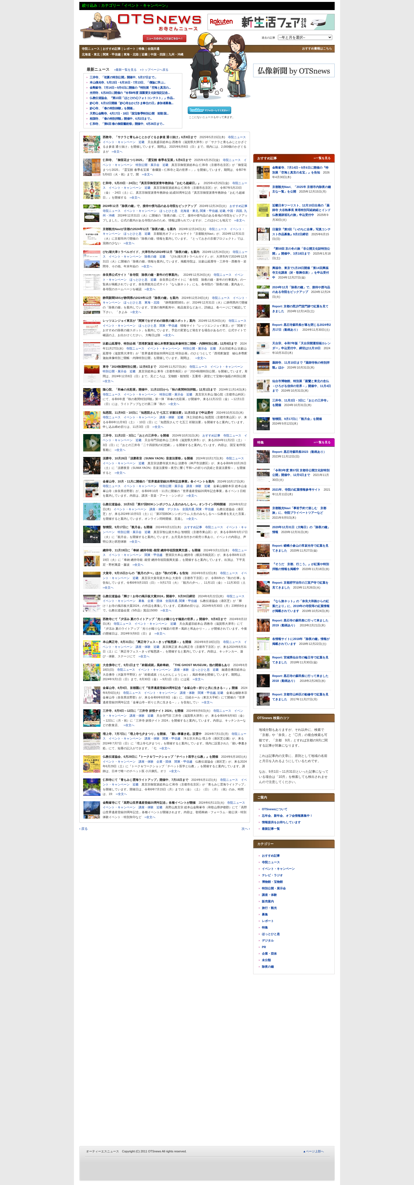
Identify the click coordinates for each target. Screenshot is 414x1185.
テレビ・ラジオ (272, 875)
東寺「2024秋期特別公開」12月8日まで (129, 366)
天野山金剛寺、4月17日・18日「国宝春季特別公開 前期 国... (129, 113)
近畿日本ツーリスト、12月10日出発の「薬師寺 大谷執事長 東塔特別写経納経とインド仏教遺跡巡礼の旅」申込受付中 (301, 210)
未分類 (266, 960)
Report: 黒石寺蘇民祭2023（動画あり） (299, 451)
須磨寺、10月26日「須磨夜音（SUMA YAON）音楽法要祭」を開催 (148, 458)
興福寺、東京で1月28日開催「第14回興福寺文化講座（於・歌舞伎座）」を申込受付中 (300, 272)
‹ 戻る (83, 829)
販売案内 (268, 901)
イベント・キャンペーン (119, 142)
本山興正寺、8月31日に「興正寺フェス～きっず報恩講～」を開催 (147, 641)
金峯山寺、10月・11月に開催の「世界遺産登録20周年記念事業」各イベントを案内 (158, 481)
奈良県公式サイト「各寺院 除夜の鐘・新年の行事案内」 (141, 274)
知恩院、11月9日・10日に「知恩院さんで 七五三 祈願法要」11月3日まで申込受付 (158, 412)
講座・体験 (166, 417)
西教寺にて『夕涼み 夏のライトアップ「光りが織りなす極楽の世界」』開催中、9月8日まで (164, 619)
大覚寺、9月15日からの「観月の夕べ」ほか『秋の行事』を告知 (145, 573)
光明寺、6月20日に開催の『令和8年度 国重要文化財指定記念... (130, 92)
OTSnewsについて (274, 809)
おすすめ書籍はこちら (317, 48)
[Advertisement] (294, 116)
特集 (142, 48)
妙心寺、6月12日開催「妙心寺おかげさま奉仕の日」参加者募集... (131, 103)
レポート (130, 48)
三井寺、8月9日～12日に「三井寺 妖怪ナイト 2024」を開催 (143, 710)
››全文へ (117, 151)
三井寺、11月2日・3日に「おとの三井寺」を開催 (136, 435)
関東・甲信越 (112, 54)
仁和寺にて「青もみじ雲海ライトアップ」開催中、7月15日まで (145, 779)
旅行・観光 (269, 907)
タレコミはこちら (164, 38)
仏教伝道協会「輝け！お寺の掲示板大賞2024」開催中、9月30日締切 (149, 596)
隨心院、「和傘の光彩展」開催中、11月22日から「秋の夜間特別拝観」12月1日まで (159, 389)
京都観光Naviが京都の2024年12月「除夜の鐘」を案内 (139, 229)
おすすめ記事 (112, 48)
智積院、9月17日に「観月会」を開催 (127, 527)
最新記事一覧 (271, 828)
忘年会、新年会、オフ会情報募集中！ (287, 815)
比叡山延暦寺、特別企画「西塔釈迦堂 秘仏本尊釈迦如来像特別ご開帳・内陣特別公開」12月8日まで (170, 343)
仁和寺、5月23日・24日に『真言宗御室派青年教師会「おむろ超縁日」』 (152, 183)
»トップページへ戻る (154, 69)
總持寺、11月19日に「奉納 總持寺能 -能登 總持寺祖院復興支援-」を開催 (151, 550)
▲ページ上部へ (313, 1151)
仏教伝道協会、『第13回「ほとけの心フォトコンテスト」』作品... (132, 98)
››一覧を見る (322, 158)
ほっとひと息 (168, 210)
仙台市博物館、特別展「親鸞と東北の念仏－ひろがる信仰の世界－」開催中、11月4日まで (301, 385)
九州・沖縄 (175, 54)
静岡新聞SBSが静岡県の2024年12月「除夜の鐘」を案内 (140, 297)
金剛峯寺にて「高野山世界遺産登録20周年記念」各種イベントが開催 (149, 802)
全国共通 (153, 48)
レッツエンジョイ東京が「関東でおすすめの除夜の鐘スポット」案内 (149, 320)
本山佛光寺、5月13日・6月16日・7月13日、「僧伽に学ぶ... (127, 82)
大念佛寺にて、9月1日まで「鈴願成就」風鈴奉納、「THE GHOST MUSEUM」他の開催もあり (166, 665)
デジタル (173, 509)
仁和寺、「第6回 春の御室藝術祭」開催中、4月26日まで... (127, 123)
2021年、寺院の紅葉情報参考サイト (296, 489)
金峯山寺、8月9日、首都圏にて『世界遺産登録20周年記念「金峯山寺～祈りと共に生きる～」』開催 (170, 687)
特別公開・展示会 (147, 164)
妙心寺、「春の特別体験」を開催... (112, 108)
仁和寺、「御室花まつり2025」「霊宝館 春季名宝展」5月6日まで (147, 160)
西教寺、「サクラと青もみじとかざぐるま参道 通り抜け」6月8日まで (149, 137)
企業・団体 (155, 600)
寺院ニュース (91, 48)
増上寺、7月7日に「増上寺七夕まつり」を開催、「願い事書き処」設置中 (152, 733)
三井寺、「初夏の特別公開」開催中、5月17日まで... (123, 77)
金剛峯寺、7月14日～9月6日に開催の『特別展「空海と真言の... (130, 87)
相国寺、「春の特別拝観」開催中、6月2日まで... (121, 118)
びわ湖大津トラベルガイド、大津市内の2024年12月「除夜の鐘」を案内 (151, 251)
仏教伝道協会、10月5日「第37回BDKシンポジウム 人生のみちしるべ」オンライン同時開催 (164, 504)
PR (264, 947)
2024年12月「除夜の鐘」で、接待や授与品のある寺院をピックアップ (149, 206)
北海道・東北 (91, 54)
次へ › (246, 829)
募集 (142, 600)
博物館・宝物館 (272, 881)
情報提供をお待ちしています (281, 822)
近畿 (145, 54)
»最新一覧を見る (125, 69)
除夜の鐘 (150, 256)
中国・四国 (157, 54)
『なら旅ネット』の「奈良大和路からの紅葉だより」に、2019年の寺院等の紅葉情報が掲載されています (301, 605)
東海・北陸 (131, 54)
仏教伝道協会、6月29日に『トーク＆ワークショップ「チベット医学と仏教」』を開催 (160, 756)
